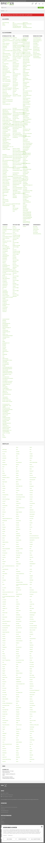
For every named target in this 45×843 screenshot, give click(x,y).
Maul (3, 614)
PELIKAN (17, 649)
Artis (17, 460)
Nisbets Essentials (5, 632)
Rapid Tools (32, 666)
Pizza (24, 132)
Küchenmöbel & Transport (7, 236)
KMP (17, 592)
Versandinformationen (4, 812)
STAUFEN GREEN (33, 711)
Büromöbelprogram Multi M (18, 124)
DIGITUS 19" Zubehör (16, 150)
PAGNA (31, 642)
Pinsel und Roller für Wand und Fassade (7, 361)
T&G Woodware (5, 720)
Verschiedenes (25, 177)
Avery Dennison (19, 462)
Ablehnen (9, 839)
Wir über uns (3, 808)
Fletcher (17, 550)
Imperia (17, 577)
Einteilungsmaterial (6, 121)
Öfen (24, 89)
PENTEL (17, 651)
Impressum (2, 822)
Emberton (18, 533)
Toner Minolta (15, 85)
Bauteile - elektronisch (6, 118)
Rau (3, 434)
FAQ (1, 805)
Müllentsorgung (26, 72)
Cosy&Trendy (4, 505)
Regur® (3, 673)
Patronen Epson (16, 66)
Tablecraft (18, 720)
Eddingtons (18, 529)
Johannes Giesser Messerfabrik (5, 256)
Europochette (18, 540)
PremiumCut (4, 259)
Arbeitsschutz (5, 284)
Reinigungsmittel (36, 49)
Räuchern (24, 134)
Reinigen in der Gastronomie (25, 180)
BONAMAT (4, 475)
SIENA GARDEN (5, 370)
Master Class (4, 612)
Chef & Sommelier (19, 494)
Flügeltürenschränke (6, 53)
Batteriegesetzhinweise (5, 824)
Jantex (31, 582)
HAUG (31, 569)
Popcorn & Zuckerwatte (27, 133)
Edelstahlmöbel (5, 56)
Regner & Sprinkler (5, 182)
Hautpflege (35, 43)
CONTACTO (18, 503)
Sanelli (17, 688)
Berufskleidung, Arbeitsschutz (5, 325)
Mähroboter (4, 174)
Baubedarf (4, 322)
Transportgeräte (5, 142)
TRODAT (3, 735)
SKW (17, 703)
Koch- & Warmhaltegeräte (7, 88)
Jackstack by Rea (19, 582)
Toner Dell (14, 78)
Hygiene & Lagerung (26, 65)
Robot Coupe (18, 677)
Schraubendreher (5, 364)
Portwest (4, 658)
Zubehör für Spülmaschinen (7, 99)
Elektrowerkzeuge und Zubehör (6, 328)
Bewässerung (5, 161)
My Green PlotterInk (33, 625)
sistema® (31, 701)
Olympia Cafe (18, 638)
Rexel (31, 673)
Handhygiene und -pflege (27, 190)
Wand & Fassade (5, 201)
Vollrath (31, 750)
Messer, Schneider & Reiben (26, 104)
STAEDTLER (4, 711)
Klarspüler (4, 98)
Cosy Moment (32, 503)
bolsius (31, 473)
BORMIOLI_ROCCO (5, 477)
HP (13, 248)
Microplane (18, 619)
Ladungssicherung (5, 337)
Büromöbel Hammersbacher (18, 109)
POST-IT (17, 658)
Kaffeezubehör (5, 69)
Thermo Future (19, 724)
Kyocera (14, 255)
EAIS (30, 524)
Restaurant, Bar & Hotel (6, 241)
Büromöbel (15, 108)
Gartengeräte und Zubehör (7, 381)
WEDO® (17, 755)
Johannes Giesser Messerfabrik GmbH (22, 585)
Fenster (3, 49)
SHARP (31, 696)
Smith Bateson (32, 705)
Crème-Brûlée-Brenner (27, 95)
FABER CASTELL (5, 542)
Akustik (14, 111)
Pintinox (3, 655)
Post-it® (31, 658)
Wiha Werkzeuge (5, 362)
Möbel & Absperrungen (27, 169)
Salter (17, 686)
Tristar (31, 733)
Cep (17, 492)
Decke (14, 206)
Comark (31, 501)
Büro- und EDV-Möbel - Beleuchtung (19, 40)
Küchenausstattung (6, 76)
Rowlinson (4, 681)
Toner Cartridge (16, 230)
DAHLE (17, 509)
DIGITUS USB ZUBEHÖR (17, 164)
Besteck (24, 161)
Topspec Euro (18, 729)
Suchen (40, 7)
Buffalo (3, 486)
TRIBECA (17, 733)
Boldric (3, 473)
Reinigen (4, 365)
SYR (30, 718)
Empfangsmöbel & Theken (17, 170)
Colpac (17, 501)
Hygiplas (31, 575)
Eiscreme (24, 96)
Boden (14, 205)
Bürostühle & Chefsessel (17, 127)
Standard (4, 437)
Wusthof (4, 761)
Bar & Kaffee (4, 59)
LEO (30, 599)
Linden (31, 601)
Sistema (17, 701)
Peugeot (31, 651)
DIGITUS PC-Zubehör (16, 160)
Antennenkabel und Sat (17, 177)
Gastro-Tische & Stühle (6, 55)
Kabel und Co (15, 174)
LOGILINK (4, 604)
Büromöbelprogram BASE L (18, 122)
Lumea (17, 606)
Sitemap (2, 821)
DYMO (3, 524)
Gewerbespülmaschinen (6, 95)
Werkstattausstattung (6, 394)
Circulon (31, 496)
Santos (31, 688)
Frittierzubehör (25, 99)
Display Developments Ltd (7, 518)
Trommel (14, 91)
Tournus (17, 731)
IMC (3, 577)
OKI (30, 636)
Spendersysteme (36, 47)
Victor (31, 748)
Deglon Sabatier (19, 512)
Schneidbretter (25, 108)
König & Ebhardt (19, 594)
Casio (31, 488)
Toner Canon (15, 76)
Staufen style (4, 714)
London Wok (32, 604)
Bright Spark (4, 481)
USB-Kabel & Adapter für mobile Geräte (18, 194)
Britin (31, 481)
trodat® (17, 735)
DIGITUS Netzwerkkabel (17, 155)
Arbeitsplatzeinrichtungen (7, 37)
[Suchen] (20, 8)
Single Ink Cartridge (16, 229)
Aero (30, 449)
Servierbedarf (25, 173)
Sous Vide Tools (5, 709)
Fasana (17, 544)
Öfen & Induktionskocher (27, 90)
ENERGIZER (18, 535)
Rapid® (3, 668)
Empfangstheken (16, 172)
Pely (3, 651)
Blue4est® (32, 471)
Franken (3, 555)
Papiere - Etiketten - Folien (17, 55)
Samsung (14, 277)
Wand (14, 211)
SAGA (3, 686)
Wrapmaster (32, 759)
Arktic (17, 458)
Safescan (31, 683)
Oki (13, 274)
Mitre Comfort (18, 621)
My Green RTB (5, 627)
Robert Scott (4, 677)
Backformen (4, 277)
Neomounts (4, 629)
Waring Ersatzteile (26, 62)
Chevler (31, 494)
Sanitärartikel (25, 73)
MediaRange (32, 614)
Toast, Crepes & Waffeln (27, 144)
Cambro (3, 488)
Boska (17, 477)
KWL (3, 395)
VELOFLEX (4, 748)
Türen (3, 52)
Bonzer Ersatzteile (26, 43)
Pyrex (17, 664)
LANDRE (17, 596)
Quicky (3, 666)
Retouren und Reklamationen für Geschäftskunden (9, 807)
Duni (3, 522)
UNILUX (17, 739)
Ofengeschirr (25, 170)
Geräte (3, 232)
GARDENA (18, 557)
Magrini (17, 608)
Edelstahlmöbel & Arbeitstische (5, 86)
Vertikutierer (4, 186)
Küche (3, 235)
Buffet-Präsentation (26, 163)
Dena (3, 514)
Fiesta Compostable (6, 548)
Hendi (3, 244)
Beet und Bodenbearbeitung (7, 160)
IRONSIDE (4, 320)
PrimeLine (4, 261)
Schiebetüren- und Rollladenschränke (20, 135)
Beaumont (32, 466)
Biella (31, 468)
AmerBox (17, 453)
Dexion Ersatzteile (26, 46)
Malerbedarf (4, 349)
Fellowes (17, 546)
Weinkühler (4, 73)
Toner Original (15, 94)
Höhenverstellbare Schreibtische (19, 114)
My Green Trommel (33, 627)
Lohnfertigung (5, 131)
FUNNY (31, 555)
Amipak (31, 453)
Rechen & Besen (5, 180)
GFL (16, 559)
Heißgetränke (5, 66)
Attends (3, 462)
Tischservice (4, 242)
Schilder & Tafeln (26, 172)
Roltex (3, 679)
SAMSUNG (32, 686)
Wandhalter (15, 197)
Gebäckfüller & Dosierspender (5, 292)
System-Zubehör (5, 44)
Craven (31, 505)
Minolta (14, 268)
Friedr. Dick (18, 555)
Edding (3, 529)
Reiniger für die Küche (37, 54)
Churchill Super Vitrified (20, 496)
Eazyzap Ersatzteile (26, 52)
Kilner (31, 587)
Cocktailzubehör (5, 63)
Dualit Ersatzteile (26, 47)
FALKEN (31, 542)
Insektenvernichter (26, 69)
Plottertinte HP (15, 69)
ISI (2, 582)
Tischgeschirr (25, 176)
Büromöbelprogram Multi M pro (18, 125)
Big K (3, 471)
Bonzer (17, 475)
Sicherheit (15, 59)
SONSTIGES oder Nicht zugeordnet (6, 140)
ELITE (3, 533)
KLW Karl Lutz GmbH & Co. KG (7, 592)
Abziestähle (4, 258)
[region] (22, 11)
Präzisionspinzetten (6, 205)
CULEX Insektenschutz (20, 507)
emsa (31, 533)
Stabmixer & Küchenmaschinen (26, 141)
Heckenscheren (5, 170)
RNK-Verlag (32, 675)
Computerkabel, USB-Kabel (18, 180)
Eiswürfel (4, 65)
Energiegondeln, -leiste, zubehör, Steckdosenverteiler (7, 124)
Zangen (3, 202)
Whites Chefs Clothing (6, 759)
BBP (17, 466)
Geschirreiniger (5, 93)
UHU (17, 737)
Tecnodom (4, 722)
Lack (3, 196)
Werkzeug (4, 347)
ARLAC (31, 458)
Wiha (17, 759)
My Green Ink (18, 625)
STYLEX (31, 716)
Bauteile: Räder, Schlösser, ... (7, 120)
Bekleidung (25, 66)
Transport (24, 76)
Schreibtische (15, 117)
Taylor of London (33, 720)
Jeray (3, 584)
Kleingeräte (4, 301)
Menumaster (4, 617)
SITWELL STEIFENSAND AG (7, 703)
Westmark (18, 757)
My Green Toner (19, 627)
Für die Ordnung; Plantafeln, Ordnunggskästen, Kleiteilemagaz (7, 127)
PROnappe (32, 662)
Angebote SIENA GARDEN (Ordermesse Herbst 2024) (7, 372)
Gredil (3, 563)
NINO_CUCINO (32, 629)
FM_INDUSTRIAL (19, 553)
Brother (14, 226)
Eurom (3, 540)
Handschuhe (4, 169)
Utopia (17, 744)
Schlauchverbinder (5, 183)
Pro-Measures (18, 662)
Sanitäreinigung (36, 56)
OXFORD (3, 640)
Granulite (31, 561)
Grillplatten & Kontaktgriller (25, 124)
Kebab (24, 126)
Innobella (4, 580)
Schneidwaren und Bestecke (5, 343)
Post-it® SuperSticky (6, 660)
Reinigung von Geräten (27, 196)
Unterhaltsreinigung (37, 57)
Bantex (17, 464)
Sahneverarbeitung (26, 106)
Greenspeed (18, 563)
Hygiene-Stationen (6, 39)
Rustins (3, 683)
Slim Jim (17, 705)
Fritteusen (25, 85)
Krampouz (31, 594)
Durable (17, 522)
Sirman (3, 701)
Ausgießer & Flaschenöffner (7, 60)
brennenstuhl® (32, 479)
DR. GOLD (31, 518)
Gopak (17, 561)
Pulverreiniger (25, 210)
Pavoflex (31, 647)
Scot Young (4, 694)
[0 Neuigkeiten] (32, 4)
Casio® (3, 490)
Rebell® (3, 670)
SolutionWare (18, 707)
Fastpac (31, 544)
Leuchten (4, 338)
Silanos (31, 698)
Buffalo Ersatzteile (26, 45)
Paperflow (31, 645)
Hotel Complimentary (20, 573)
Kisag (3, 589)
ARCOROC (4, 458)
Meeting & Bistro (16, 115)
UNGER (31, 737)
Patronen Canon (16, 65)
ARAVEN (31, 455)
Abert (17, 447)
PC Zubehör (35, 230)
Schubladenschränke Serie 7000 (7, 41)
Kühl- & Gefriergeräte (27, 153)
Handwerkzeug (5, 330)
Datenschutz (3, 817)
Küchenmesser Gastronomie (7, 271)
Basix (3, 466)
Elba (17, 531)
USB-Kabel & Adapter (17, 191)
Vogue (17, 750)
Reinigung (25, 182)
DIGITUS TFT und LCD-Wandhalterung (20, 163)
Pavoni (3, 649)
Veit (30, 746)
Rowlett (31, 679)
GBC (3, 559)
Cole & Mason (18, 499)
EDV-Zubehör (15, 43)
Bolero (17, 473)
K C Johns (4, 587)
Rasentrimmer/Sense (6, 179)
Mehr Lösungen (15, 208)
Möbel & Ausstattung (6, 79)
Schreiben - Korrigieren (17, 57)
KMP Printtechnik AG (33, 592)
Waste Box (15, 239)
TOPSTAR (31, 729)
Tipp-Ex (3, 727)
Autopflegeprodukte (37, 37)
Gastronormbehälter (27, 101)
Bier (3, 62)
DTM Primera (18, 520)
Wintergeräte (4, 188)
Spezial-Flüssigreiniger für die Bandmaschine (27, 212)
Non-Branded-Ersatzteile (27, 55)
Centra (3, 492)
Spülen (24, 203)
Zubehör (4, 75)
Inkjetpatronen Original (17, 50)
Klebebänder (4, 195)
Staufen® (18, 714)
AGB (1, 819)
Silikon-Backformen (6, 278)
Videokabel (15, 196)
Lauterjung (4, 264)
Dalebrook (31, 509)
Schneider (4, 272)
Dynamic (17, 524)
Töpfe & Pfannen (26, 117)
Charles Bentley (5, 494)
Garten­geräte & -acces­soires (6, 375)
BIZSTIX (17, 471)
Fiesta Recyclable (19, 548)
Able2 (31, 447)
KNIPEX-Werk (4, 594)
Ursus (31, 742)
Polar (31, 655)
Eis (2, 288)
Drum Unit (14, 227)
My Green (31, 623)
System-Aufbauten (6, 43)
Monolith (17, 623)
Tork (3, 731)
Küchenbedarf (5, 307)
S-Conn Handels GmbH (20, 683)
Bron (3, 484)
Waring (17, 752)
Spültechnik (4, 92)
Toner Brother (15, 75)
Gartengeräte (5, 379)
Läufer (31, 596)
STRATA (17, 716)
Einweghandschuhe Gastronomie (6, 266)
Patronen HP (15, 68)
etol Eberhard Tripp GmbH (34, 537)
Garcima (4, 557)
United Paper (32, 739)
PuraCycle (4, 664)
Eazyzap (4, 527)
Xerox (14, 92)
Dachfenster (4, 47)
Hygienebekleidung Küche (7, 269)
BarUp (31, 464)
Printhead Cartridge (16, 235)
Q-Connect (32, 664)
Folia (30, 553)
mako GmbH (18, 610)
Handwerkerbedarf (5, 319)
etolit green (25, 189)
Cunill (31, 507)
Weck (31, 752)
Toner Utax (15, 89)
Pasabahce (4, 647)
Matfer (17, 612)
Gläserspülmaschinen (6, 96)
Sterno (31, 714)
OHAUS (3, 636)
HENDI (3, 571)
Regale (3, 341)
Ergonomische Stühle (17, 133)
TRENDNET (4, 733)
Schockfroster (25, 156)
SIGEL (17, 698)
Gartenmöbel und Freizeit (7, 382)
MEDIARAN (18, 614)
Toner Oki (14, 87)
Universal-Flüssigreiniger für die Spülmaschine (27, 218)
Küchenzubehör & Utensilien (7, 297)
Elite (3, 193)
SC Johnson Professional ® (34, 690)
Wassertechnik (5, 392)
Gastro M (31, 557)
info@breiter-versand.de (8, 796)
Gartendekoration (5, 376)
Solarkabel (15, 186)
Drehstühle (15, 131)
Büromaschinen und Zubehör (18, 42)
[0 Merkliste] (35, 4)
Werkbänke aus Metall (6, 143)
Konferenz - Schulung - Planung (18, 52)
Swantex (17, 718)
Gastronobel (4, 227)
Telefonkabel (15, 190)
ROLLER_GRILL (32, 677)
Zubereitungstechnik (6, 104)
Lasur (3, 198)
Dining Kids (32, 516)
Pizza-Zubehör (5, 294)
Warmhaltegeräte (26, 147)
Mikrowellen (25, 88)
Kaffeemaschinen (5, 68)
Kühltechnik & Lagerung (6, 89)
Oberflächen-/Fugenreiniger (7, 176)
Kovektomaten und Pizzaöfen (5, 305)
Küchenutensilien (26, 102)
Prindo (31, 660)
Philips (3, 653)
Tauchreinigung (26, 200)
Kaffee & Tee (25, 167)
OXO (30, 640)
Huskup (17, 575)
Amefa (3, 453)
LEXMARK (4, 601)
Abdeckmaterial (5, 192)
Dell (13, 241)
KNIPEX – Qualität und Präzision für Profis (8, 774)
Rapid (17, 666)
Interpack (18, 580)
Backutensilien (25, 93)
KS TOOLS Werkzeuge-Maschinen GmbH (8, 597)
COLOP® (4, 501)
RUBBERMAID (18, 681)
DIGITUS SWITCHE (16, 161)
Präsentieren (4, 285)
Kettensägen (4, 171)
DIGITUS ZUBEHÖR (16, 168)
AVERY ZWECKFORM (33, 462)
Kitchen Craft (18, 589)
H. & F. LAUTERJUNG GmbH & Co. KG (8, 566)
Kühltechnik (4, 78)
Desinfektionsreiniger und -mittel (27, 185)
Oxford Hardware (19, 640)
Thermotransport (26, 75)
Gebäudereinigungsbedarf (7, 368)
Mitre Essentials (33, 621)
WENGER (31, 755)
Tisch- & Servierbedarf (6, 81)
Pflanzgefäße (4, 386)
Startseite (2, 10)
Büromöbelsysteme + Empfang (18, 121)
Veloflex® (18, 748)
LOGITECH (18, 604)
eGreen (3, 531)
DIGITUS (17, 516)
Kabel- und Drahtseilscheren (7, 204)
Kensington (18, 587)
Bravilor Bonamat (33, 477)
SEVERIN (17, 696)
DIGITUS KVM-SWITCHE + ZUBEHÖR (19, 153)
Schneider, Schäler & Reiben (27, 137)
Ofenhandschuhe (26, 130)
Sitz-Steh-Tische (16, 118)
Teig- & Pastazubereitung (27, 143)
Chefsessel (15, 130)
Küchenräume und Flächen (26, 192)
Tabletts (24, 175)
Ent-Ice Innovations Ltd (34, 535)
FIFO (30, 548)
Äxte (3, 158)
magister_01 (4, 608)
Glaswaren (25, 63)
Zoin (30, 761)
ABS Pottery (4, 449)
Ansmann (4, 455)
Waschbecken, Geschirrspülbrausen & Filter (27, 79)
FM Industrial (4, 553)
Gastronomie (4, 226)
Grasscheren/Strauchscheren (8, 167)
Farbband (14, 62)
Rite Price (4, 675)
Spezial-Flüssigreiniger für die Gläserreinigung (27, 215)
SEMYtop (4, 696)
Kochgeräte (25, 83)
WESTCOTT (4, 757)
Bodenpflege (25, 183)
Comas (3, 503)
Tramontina (32, 731)
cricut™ (3, 507)
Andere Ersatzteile (26, 42)
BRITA (17, 481)
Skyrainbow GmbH (5, 705)
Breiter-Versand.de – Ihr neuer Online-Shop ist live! (8, 771)
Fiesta (31, 546)
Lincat (17, 601)
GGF (30, 559)
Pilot (30, 653)
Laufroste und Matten (6, 129)
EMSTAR (4, 535)
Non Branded (18, 632)
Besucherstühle (16, 128)
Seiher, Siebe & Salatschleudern (26, 110)
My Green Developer (6, 625)
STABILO (31, 709)
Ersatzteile (25, 40)
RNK (17, 675)
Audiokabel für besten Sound (18, 178)
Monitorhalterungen (16, 203)
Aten (30, 460)
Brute (31, 484)
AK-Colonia (4, 451)
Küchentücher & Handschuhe (26, 149)
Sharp (14, 72)
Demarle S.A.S (32, 512)
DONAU (17, 518)
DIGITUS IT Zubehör (16, 148)
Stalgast (4, 298)
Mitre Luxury (4, 623)
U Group (3, 737)
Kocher (24, 127)
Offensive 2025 (5, 414)
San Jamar (4, 688)
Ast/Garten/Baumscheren (7, 157)
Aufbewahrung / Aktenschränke (18, 112)
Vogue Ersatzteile (26, 60)
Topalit (3, 729)
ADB (17, 449)
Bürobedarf (15, 37)
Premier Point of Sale (20, 660)
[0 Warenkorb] (39, 4)
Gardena (24, 226)
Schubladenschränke (6, 135)
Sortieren (4, 345)
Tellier (17, 722)
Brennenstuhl (18, 479)
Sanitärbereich (25, 197)
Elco (30, 531)
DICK (3, 516)
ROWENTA (18, 679)
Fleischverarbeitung (26, 98)
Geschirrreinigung (36, 50)
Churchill (4, 496)
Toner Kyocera (15, 82)
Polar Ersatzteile (26, 57)
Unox (3, 742)
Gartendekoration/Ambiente (7, 378)
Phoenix (17, 653)
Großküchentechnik (6, 83)
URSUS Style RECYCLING (7, 744)
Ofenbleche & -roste (26, 129)
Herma (31, 571)
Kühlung (24, 151)
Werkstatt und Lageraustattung (5, 111)
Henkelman (18, 571)
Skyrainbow (32, 703)
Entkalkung (25, 187)
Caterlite (31, 490)
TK (16, 727)
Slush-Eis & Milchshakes (6, 72)
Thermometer (5, 282)
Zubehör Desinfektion (27, 202)
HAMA (31, 565)
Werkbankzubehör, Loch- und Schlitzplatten (7, 147)
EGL (30, 529)
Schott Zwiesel (32, 692)
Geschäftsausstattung (17, 47)
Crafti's (17, 505)
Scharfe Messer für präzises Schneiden (26, 222)
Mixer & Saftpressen (6, 71)
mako (3, 610)
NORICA (31, 632)
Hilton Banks (4, 573)
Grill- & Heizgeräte (26, 86)
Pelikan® (31, 649)
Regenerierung (25, 194)
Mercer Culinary (19, 617)
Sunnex (3, 718)
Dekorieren (4, 287)
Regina (31, 670)
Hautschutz (35, 46)
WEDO (3, 755)
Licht (3, 340)
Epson (14, 244)
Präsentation (25, 160)
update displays (19, 742)
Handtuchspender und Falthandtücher (37, 41)
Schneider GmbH (19, 692)
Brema (3, 479)
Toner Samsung (15, 88)
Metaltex (31, 617)
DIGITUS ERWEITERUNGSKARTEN (19, 151)
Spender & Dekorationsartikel (26, 113)
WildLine (4, 262)
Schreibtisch (15, 209)
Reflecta (17, 670)
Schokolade (4, 290)
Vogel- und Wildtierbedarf (7, 389)
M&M (31, 606)
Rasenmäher (4, 177)
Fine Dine (4, 550)
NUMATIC (31, 634)
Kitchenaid (32, 589)
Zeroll (17, 761)
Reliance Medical (19, 673)
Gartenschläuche (5, 166)
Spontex (17, 709)
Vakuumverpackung (26, 146)
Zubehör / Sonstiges (6, 149)
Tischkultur (4, 311)
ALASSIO (17, 451)
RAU (17, 668)
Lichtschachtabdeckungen (7, 50)
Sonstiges (25, 199)
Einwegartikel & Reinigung (7, 229)
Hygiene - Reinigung (16, 49)
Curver (3, 509)
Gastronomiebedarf (6, 57)
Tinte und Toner (15, 60)
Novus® (17, 634)
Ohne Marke (18, 636)
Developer (14, 257)
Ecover (31, 527)
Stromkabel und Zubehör (17, 188)
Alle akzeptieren (35, 839)
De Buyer (4, 512)
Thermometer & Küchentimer (26, 115)
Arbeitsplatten (5, 116)
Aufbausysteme (5, 117)
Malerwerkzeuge (5, 190)
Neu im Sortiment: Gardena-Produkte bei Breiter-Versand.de (8, 777)
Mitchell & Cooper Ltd (6, 621)
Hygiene (24, 68)
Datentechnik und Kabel (17, 181)
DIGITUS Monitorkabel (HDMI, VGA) (19, 154)
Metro (3, 619)
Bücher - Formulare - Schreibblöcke (19, 39)
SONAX (31, 707)
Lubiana (3, 606)
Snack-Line (4, 90)
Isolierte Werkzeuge (6, 189)
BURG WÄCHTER (19, 486)
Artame (3, 460)
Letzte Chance (36, 229)
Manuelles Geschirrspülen (25, 208)
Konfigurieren (22, 839)
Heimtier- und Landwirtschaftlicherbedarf (7, 335)
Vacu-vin (31, 744)
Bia (3, 468)
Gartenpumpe (5, 164)
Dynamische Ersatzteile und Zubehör (27, 50)
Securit (17, 694)
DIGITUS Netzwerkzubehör (18, 157)
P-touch (3, 642)
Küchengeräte (25, 120)
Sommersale (35, 232)
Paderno (17, 642)
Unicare (3, 739)
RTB (13, 71)
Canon (14, 232)
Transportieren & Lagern (6, 274)
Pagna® (3, 645)
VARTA (3, 746)
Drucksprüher (4, 163)
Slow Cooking (25, 139)
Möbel (24, 71)
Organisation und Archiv (6, 109)
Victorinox (4, 750)
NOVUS (3, 634)
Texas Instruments (5, 724)
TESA (31, 722)
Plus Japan (18, 655)
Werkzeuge (4, 154)
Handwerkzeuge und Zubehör (6, 332)
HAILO (17, 565)
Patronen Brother (16, 63)
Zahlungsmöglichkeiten (5, 810)
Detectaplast (32, 514)
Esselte (17, 537)
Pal (16, 645)
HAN (17, 569)
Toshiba (14, 286)
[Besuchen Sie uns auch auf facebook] (5, 785)
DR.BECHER (4, 520)
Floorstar (31, 550)
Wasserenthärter (26, 82)
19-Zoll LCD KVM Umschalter (18, 175)
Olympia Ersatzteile (26, 56)
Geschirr (24, 164)
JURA (31, 584)
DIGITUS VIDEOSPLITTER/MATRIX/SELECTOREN (20, 167)
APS (17, 455)
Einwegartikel (25, 39)
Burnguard (32, 486)
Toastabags (32, 727)
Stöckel (3, 716)
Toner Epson (15, 79)
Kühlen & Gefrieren (5, 238)
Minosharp (32, 619)
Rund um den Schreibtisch (17, 56)
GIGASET (4, 561)
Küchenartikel (25, 92)
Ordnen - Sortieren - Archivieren (19, 53)
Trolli (30, 735)
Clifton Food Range (5, 499)
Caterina (17, 490)
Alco (30, 451)
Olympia (3, 638)
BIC (16, 468)
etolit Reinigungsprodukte (7, 367)
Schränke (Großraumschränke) (6, 133)
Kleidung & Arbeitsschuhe (7, 233)
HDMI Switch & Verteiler (17, 183)
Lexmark (14, 262)
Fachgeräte (4, 281)
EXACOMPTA (32, 540)
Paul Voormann (19, 647)
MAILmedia (32, 608)
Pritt (3, 662)
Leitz (17, 599)
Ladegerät (4, 173)
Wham (31, 757)
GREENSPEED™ (33, 563)
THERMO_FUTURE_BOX (34, 724)
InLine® (31, 577)
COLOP (31, 499)
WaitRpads (4, 752)
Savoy (17, 690)
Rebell (31, 668)
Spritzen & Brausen (5, 185)
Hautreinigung (35, 44)
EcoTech (17, 527)
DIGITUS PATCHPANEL (17, 158)
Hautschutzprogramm (37, 39)
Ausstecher (4, 279)
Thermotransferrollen (17, 73)
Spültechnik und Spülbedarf (7, 101)
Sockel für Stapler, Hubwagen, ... (5, 137)
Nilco (17, 629)
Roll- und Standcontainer (17, 134)
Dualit (31, 520)
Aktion (3, 435)
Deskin (17, 514)
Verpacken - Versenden (17, 95)
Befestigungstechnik (6, 323)
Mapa (31, 610)
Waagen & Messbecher (27, 119)
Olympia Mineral (33, 638)
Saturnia (4, 690)
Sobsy (3, 707)
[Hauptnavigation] (22, 1)
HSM (3, 575)
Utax (13, 289)
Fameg (3, 544)
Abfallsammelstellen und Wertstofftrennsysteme (7, 114)
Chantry (31, 492)
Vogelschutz (4, 391)
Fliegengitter (4, 46)
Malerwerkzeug (5, 199)
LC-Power (4, 599)
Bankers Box (4, 464)
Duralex (31, 522)
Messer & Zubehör (5, 295)
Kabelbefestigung (16, 184)
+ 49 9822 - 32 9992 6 (5, 793)
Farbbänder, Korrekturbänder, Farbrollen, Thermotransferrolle (18, 45)
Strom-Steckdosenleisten (17, 187)
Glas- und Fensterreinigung (36, 53)
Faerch (17, 542)
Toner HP (14, 81)
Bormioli (31, 475)
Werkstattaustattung (37, 233)
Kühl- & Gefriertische (27, 154)
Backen (3, 275)
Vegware (17, 746)
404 (6, 10)
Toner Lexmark (15, 84)
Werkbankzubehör (5, 145)
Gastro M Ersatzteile (27, 53)
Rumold (31, 681)
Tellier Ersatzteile (26, 59)
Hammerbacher (5, 569)
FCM (3, 546)
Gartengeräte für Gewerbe (7, 155)
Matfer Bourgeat (33, 612)
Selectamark (32, 694)
